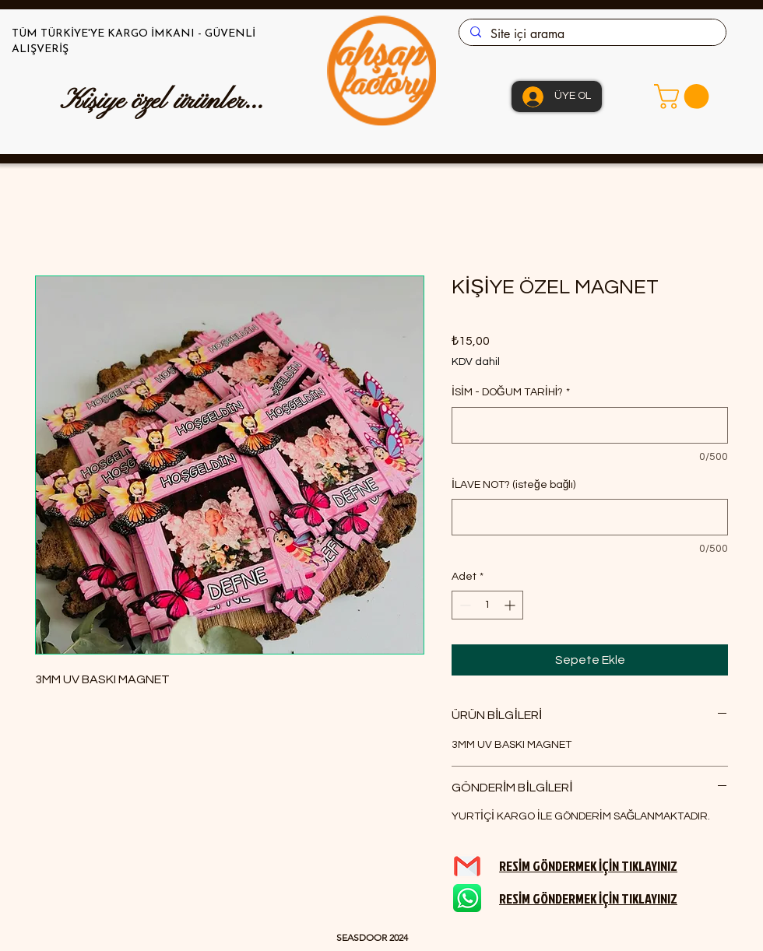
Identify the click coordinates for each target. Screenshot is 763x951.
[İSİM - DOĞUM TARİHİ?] (589, 425)
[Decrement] (463, 605)
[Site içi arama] (591, 34)
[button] (684, 96)
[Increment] (511, 605)
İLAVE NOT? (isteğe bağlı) (513, 484)
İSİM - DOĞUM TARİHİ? (511, 392)
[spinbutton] (487, 605)
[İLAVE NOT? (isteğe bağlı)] (589, 517)
